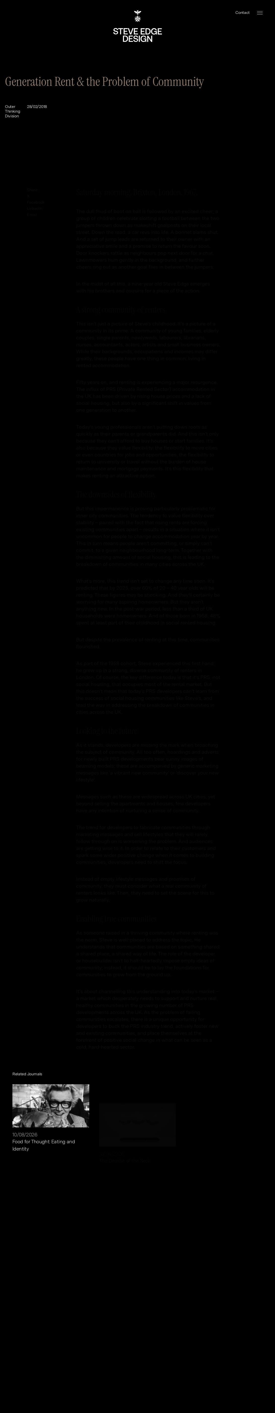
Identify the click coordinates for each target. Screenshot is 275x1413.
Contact (242, 12)
